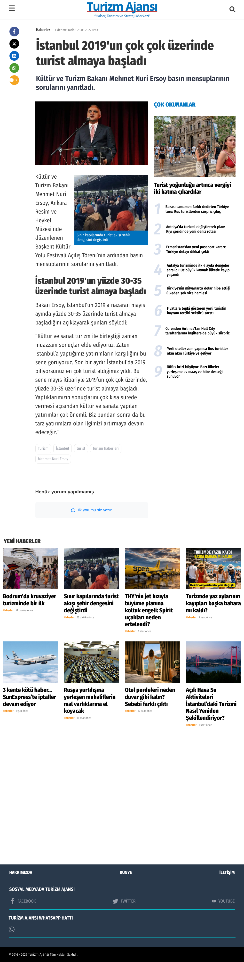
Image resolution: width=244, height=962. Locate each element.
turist (81, 448)
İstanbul (62, 448)
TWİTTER (123, 901)
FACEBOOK (22, 901)
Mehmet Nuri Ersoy (53, 459)
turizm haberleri (105, 448)
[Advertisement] (195, 420)
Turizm (43, 448)
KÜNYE (126, 872)
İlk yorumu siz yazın (91, 510)
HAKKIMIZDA (20, 872)
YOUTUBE (223, 901)
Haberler (43, 30)
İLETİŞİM (227, 872)
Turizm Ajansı (38, 954)
